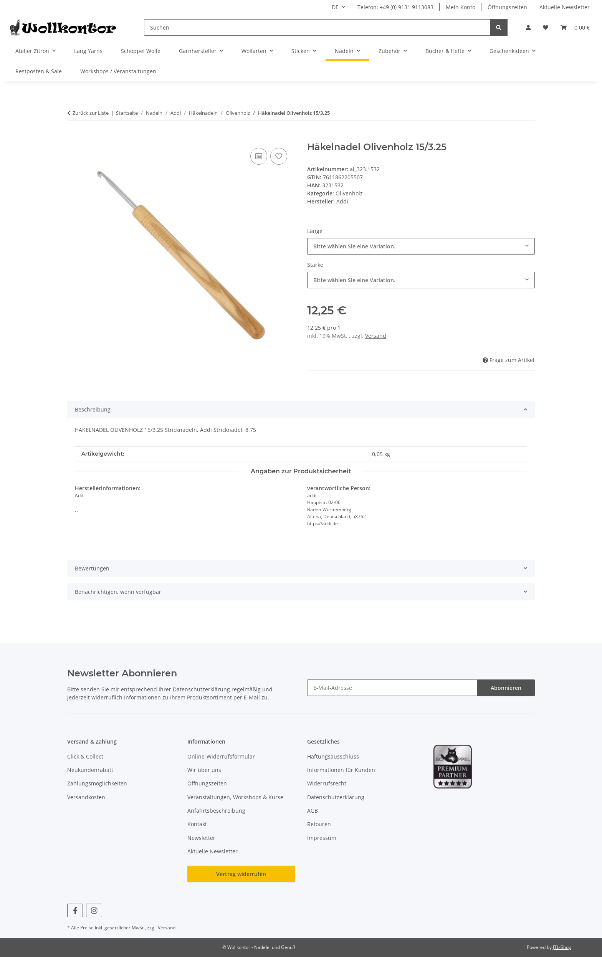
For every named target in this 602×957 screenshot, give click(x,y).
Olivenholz (349, 193)
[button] (528, 27)
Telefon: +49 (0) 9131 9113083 (395, 7)
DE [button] (335, 7)
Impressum (321, 837)
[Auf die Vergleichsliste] (258, 156)
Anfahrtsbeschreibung (216, 810)
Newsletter (201, 837)
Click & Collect (85, 756)
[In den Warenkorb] (73, 137)
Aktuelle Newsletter (564, 7)
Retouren (319, 824)
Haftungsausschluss (333, 756)
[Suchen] (317, 27)
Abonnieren (506, 687)
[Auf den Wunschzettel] (278, 156)
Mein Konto (460, 7)
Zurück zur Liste (91, 112)
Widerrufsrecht (326, 783)
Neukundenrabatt (90, 770)
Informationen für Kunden (341, 770)
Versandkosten (86, 797)
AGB (312, 810)
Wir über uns (204, 770)
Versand (375, 335)
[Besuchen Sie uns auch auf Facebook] (75, 910)
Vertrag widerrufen (241, 874)
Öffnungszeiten (507, 7)
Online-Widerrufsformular (221, 756)
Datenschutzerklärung (201, 689)
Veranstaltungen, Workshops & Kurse (235, 797)
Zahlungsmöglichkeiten (97, 783)
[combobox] (421, 246)
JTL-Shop (562, 947)
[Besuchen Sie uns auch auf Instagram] (94, 910)
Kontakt (197, 824)
